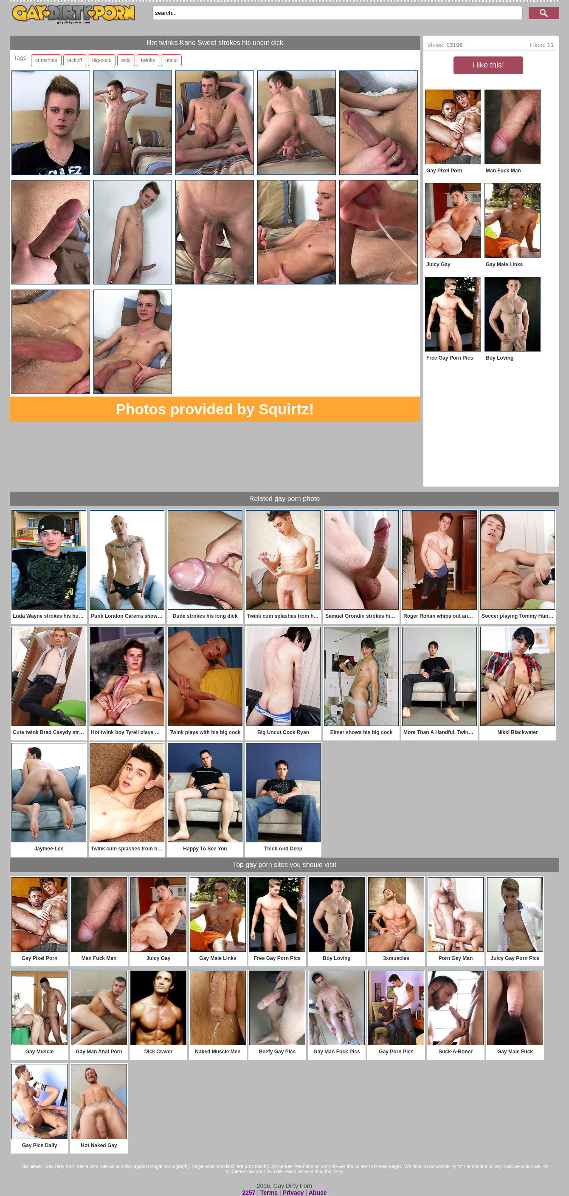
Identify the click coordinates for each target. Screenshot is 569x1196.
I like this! (488, 65)
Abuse (318, 1192)
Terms (269, 1192)
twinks (148, 60)
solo (126, 60)
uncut (171, 60)
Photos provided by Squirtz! (215, 409)
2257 (248, 1192)
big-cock (101, 60)
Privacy (293, 1192)
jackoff (75, 60)
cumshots (46, 60)
